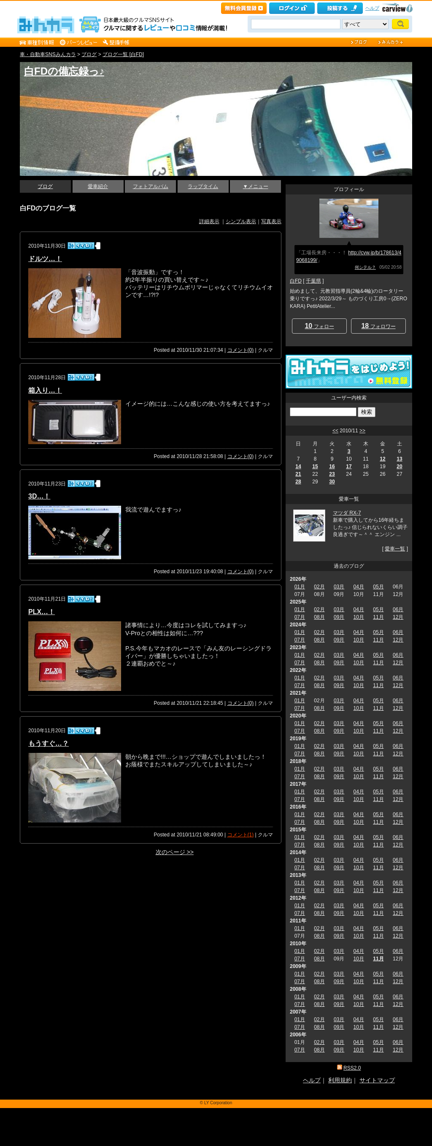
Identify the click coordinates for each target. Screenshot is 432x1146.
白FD (296, 281)
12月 (398, 617)
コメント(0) (240, 350)
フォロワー (378, 325)
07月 (299, 617)
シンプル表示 (241, 221)
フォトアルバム (150, 186)
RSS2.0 (352, 1068)
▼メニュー (255, 186)
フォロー (319, 325)
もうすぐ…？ (48, 743)
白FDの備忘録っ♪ (64, 71)
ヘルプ (372, 8)
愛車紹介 (98, 186)
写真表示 (271, 221)
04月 (359, 587)
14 (298, 466)
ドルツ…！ (45, 258)
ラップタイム (203, 186)
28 (298, 482)
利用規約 (340, 1080)
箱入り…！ (45, 390)
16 (332, 466)
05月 (378, 587)
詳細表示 (209, 221)
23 (332, 474)
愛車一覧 (395, 549)
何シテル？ (365, 267)
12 (382, 459)
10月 (359, 617)
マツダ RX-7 (347, 513)
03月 (339, 587)
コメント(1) (240, 835)
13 (399, 459)
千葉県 (313, 281)
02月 (319, 587)
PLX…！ (41, 611)
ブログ (89, 54)
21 (298, 474)
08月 (319, 617)
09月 (339, 617)
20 (399, 466)
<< (335, 431)
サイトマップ (377, 1080)
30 (332, 482)
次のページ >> (175, 852)
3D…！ (39, 496)
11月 (378, 617)
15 (315, 466)
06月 (398, 609)
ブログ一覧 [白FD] (123, 54)
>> (362, 431)
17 (348, 466)
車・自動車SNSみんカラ (48, 54)
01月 (299, 587)
